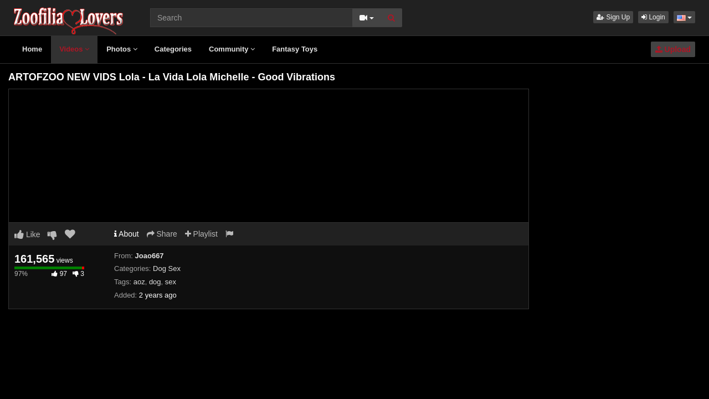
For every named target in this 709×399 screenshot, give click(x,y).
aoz (139, 282)
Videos (74, 49)
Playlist (201, 233)
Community (232, 49)
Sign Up (613, 17)
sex (170, 282)
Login (653, 17)
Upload (673, 49)
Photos (121, 49)
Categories (173, 49)
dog (155, 282)
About (126, 233)
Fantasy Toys (294, 49)
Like (27, 234)
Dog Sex (167, 268)
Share (162, 233)
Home (32, 49)
